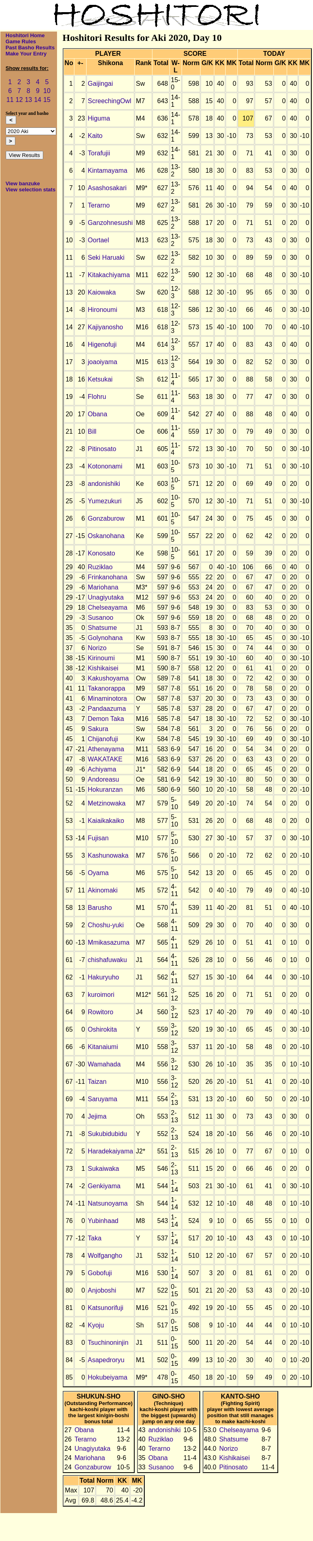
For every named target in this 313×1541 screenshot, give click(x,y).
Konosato (101, 553)
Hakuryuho (103, 977)
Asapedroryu (106, 1360)
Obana (97, 414)
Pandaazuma (107, 708)
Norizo (97, 647)
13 (28, 99)
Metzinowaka (106, 803)
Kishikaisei (103, 668)
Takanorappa (106, 688)
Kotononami (105, 466)
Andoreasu (103, 779)
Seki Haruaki (106, 257)
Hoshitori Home (25, 35)
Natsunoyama (108, 1203)
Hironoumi (102, 309)
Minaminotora (107, 698)
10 (47, 90)
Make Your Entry (26, 54)
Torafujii (99, 153)
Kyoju (96, 1325)
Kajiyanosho (105, 327)
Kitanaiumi (103, 1046)
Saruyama (102, 1099)
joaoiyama (102, 361)
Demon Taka (106, 718)
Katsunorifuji (105, 1307)
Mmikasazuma (108, 942)
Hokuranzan (105, 789)
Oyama (98, 872)
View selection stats (30, 190)
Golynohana (105, 637)
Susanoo (100, 617)
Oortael (98, 240)
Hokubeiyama (107, 1377)
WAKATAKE (105, 759)
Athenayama (106, 749)
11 (10, 99)
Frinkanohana (107, 577)
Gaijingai (100, 83)
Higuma (99, 118)
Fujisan (98, 838)
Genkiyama (104, 1186)
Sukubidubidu (107, 1133)
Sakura (98, 728)
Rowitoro (100, 1012)
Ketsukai (100, 379)
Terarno (99, 205)
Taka (95, 1238)
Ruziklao (100, 567)
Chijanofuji (103, 739)
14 (37, 99)
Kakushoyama (108, 678)
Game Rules (21, 41)
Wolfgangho (105, 1255)
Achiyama (102, 769)
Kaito (95, 135)
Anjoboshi (102, 1290)
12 (19, 99)
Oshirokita (102, 1029)
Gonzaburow (106, 518)
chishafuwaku (107, 959)
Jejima (97, 1116)
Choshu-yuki (106, 925)
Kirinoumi (101, 658)
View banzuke (23, 183)
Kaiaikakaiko (106, 820)
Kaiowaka (102, 292)
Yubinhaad (103, 1220)
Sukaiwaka (103, 1168)
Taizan (97, 1081)
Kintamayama (107, 170)
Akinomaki (103, 890)
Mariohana (103, 587)
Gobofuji (100, 1273)
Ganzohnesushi (110, 222)
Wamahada (104, 1064)
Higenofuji (102, 344)
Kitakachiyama (109, 274)
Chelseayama (107, 607)
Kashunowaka (108, 855)
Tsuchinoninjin (108, 1342)
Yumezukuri (105, 501)
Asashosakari (107, 187)
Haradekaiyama (110, 1151)
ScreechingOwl (109, 101)
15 (47, 99)
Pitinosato (102, 448)
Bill (92, 431)
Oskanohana (106, 535)
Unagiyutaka (106, 597)
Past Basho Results (30, 48)
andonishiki (104, 483)
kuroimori (101, 994)
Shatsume (102, 627)
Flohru (97, 396)
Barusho (100, 907)
